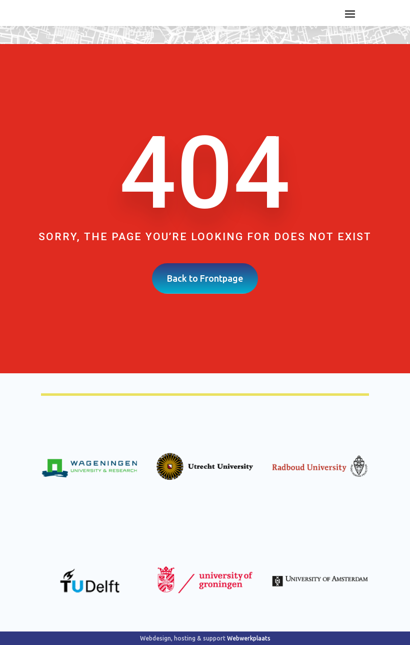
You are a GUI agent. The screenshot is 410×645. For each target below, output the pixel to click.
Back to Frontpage (205, 278)
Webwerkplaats (248, 638)
